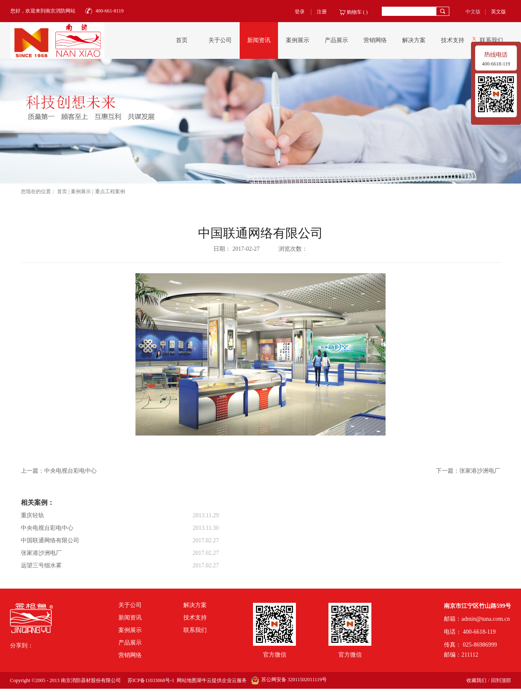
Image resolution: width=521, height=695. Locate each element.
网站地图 (185, 680)
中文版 (473, 12)
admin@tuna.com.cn (485, 619)
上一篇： (59, 471)
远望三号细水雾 (41, 565)
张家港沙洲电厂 (41, 553)
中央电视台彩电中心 (47, 528)
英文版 (498, 12)
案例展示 (81, 191)
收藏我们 (476, 680)
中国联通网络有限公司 (50, 540)
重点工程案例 (110, 191)
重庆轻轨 (32, 515)
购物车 (354, 12)
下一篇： (468, 471)
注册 (322, 12)
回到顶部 (501, 680)
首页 (182, 40)
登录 (300, 12)
